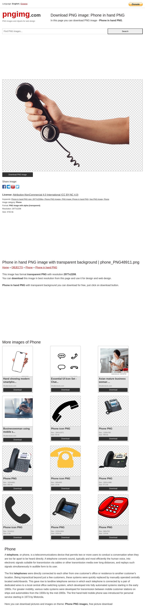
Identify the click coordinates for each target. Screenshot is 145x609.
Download (17, 390)
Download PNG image (18, 175)
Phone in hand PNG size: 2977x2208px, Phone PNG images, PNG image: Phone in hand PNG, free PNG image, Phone (60, 199)
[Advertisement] (72, 58)
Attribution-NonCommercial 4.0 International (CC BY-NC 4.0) (45, 194)
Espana (24, 4)
